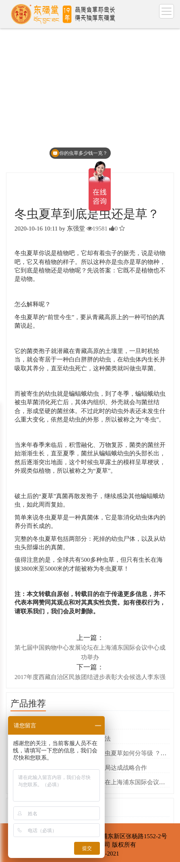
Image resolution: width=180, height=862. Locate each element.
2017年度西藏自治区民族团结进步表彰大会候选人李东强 (90, 677)
